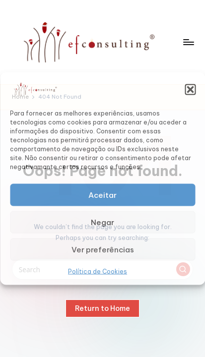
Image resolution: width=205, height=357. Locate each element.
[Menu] (188, 42)
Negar (102, 222)
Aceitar (102, 194)
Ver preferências (102, 249)
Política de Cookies (97, 271)
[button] (190, 89)
